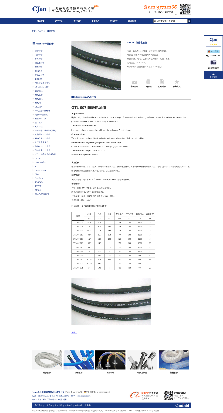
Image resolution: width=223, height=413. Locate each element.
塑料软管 (39, 67)
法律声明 (78, 405)
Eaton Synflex (40, 162)
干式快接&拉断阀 (42, 111)
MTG (37, 166)
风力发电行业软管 (42, 150)
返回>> (74, 332)
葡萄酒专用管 (84, 411)
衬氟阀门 (39, 103)
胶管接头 (53, 411)
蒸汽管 (123, 411)
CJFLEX (38, 158)
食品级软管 (39, 75)
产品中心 (59, 21)
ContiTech (39, 178)
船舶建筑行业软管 (42, 146)
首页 (34, 31)
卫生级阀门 (39, 107)
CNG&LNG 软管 (42, 87)
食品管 (34, 411)
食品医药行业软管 (42, 134)
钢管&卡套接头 (41, 115)
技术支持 (114, 21)
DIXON (38, 190)
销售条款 (68, 405)
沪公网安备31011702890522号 (97, 392)
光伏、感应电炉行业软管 (45, 154)
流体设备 (39, 122)
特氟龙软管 (39, 63)
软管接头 (39, 91)
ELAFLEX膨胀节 (42, 194)
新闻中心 (95, 21)
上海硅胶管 (73, 411)
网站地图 (58, 405)
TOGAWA (39, 182)
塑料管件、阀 (40, 119)
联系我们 (132, 21)
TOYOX (38, 186)
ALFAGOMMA (41, 170)
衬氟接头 (39, 99)
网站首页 (40, 21)
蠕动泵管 (39, 71)
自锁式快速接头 (97, 411)
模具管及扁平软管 (42, 83)
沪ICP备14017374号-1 (74, 392)
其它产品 (39, 126)
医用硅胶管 (43, 411)
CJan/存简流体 (153, 411)
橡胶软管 (39, 55)
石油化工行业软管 (42, 138)
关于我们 (77, 21)
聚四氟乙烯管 (140, 411)
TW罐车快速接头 (112, 411)
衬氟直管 (39, 95)
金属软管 (39, 79)
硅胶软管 (39, 51)
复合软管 (39, 59)
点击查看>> (147, 398)
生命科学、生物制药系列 (45, 130)
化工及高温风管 (41, 142)
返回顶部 (213, 77)
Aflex (37, 174)
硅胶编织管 (62, 411)
